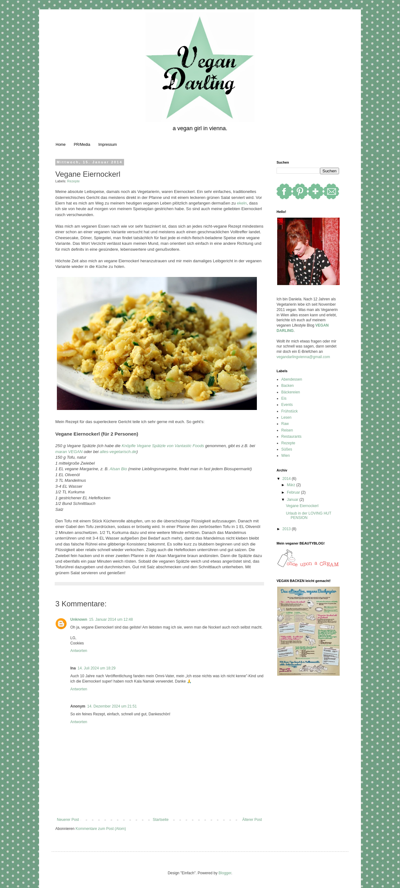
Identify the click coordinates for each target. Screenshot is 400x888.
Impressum (107, 144)
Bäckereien (290, 392)
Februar (294, 492)
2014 (287, 478)
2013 (287, 529)
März (291, 485)
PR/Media (82, 144)
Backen (287, 385)
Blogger (224, 873)
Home (61, 144)
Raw (285, 424)
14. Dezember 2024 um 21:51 (112, 706)
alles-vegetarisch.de (118, 451)
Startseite (161, 819)
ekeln (242, 203)
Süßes (286, 449)
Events (287, 404)
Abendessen (291, 379)
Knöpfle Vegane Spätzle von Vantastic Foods (163, 445)
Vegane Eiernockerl (302, 506)
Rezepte (73, 181)
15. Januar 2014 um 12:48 (111, 619)
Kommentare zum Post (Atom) (101, 828)
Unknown (78, 619)
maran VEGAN (68, 451)
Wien (285, 455)
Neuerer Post (68, 819)
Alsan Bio (118, 468)
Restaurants (291, 436)
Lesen (286, 417)
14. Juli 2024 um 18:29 (96, 668)
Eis (284, 398)
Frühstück (289, 411)
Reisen (287, 430)
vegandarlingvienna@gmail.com (303, 357)
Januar (293, 499)
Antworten (78, 651)
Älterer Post (252, 819)
